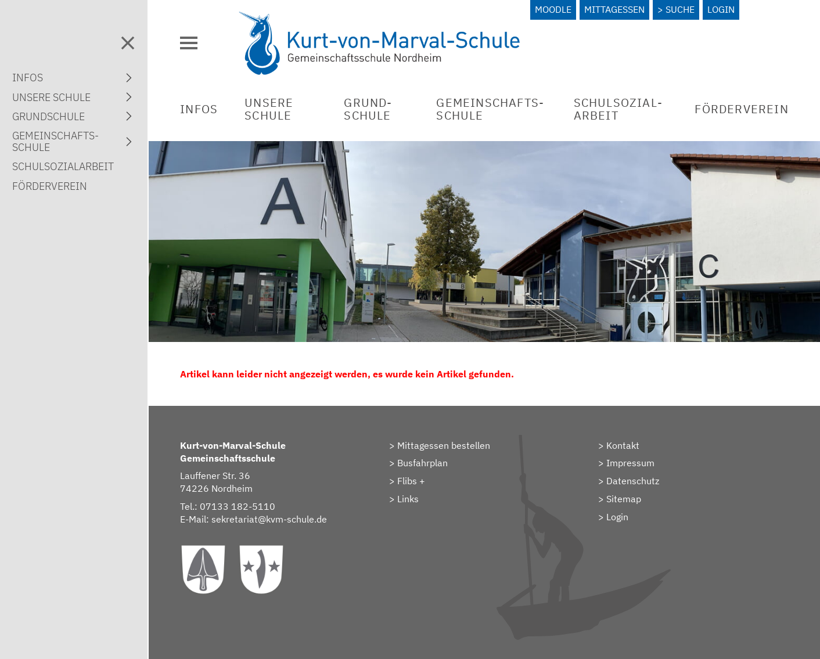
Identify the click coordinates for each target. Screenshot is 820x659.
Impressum (630, 463)
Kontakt (622, 445)
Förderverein (741, 109)
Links (408, 499)
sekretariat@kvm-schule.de (269, 519)
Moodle (553, 9)
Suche (680, 9)
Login (721, 9)
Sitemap (623, 499)
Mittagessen (614, 9)
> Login (613, 517)
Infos (199, 109)
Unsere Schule (268, 109)
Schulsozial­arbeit (618, 109)
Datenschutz (632, 481)
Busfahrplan (422, 463)
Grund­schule (367, 109)
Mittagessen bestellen (443, 445)
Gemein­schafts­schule (490, 109)
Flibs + (411, 481)
